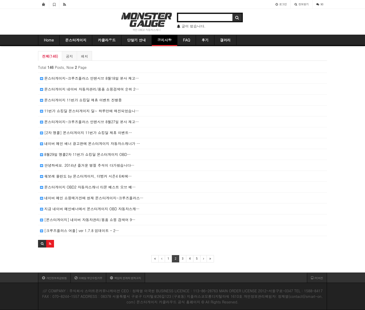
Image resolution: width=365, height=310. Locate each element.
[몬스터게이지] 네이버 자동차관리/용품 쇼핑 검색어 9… (87, 219)
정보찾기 (301, 4)
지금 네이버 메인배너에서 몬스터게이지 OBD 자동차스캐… (89, 208)
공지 (69, 56)
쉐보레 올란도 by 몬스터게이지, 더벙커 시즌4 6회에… (86, 176)
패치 (84, 56)
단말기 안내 (136, 40)
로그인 (281, 4)
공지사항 (164, 40)
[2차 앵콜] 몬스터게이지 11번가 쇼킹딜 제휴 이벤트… (86, 132)
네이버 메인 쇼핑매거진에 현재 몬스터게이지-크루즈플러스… (91, 197)
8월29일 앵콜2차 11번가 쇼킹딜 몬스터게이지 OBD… (85, 154)
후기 (205, 40)
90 (319, 4)
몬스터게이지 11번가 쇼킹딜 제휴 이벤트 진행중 (81, 99)
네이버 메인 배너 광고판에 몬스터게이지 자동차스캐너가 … (90, 143)
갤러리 (225, 40)
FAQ (186, 40)
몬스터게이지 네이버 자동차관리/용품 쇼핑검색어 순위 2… (89, 89)
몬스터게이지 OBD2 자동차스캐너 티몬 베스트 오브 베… (88, 187)
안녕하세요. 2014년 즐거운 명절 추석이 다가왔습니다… (87, 165)
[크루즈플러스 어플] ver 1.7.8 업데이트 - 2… (79, 230)
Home (49, 40)
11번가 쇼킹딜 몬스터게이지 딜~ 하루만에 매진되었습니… (89, 110)
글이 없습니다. (191, 26)
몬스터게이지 (75, 40)
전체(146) (50, 56)
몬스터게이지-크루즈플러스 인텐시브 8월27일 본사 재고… (89, 121)
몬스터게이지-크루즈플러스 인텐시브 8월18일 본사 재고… (89, 78)
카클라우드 (107, 40)
